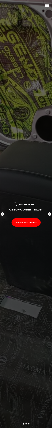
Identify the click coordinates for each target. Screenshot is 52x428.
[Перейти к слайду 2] (26, 424)
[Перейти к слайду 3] (29, 424)
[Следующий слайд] (49, 214)
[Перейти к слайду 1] (23, 424)
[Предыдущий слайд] (2, 214)
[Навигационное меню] (47, 5)
